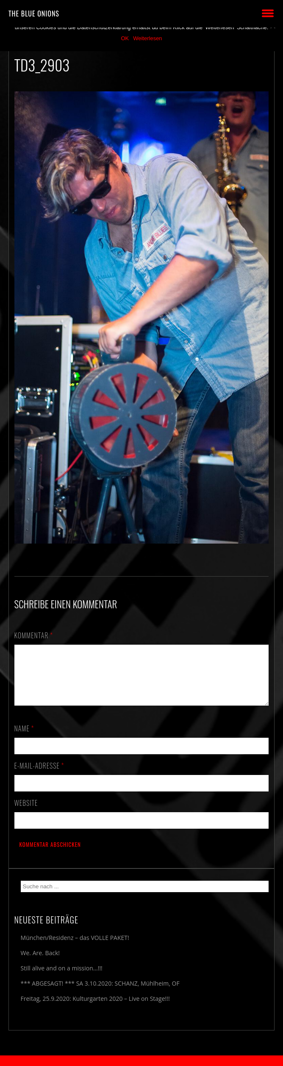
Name (24, 739)
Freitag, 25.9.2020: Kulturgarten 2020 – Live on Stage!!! (95, 1009)
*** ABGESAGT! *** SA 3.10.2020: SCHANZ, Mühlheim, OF (100, 993)
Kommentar (33, 635)
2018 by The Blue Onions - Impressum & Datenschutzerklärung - (141, 1061)
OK (125, 38)
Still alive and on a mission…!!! (62, 978)
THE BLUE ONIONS (33, 13)
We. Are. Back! (40, 963)
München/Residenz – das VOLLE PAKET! (75, 948)
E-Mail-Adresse (39, 776)
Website (26, 813)
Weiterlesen (147, 38)
